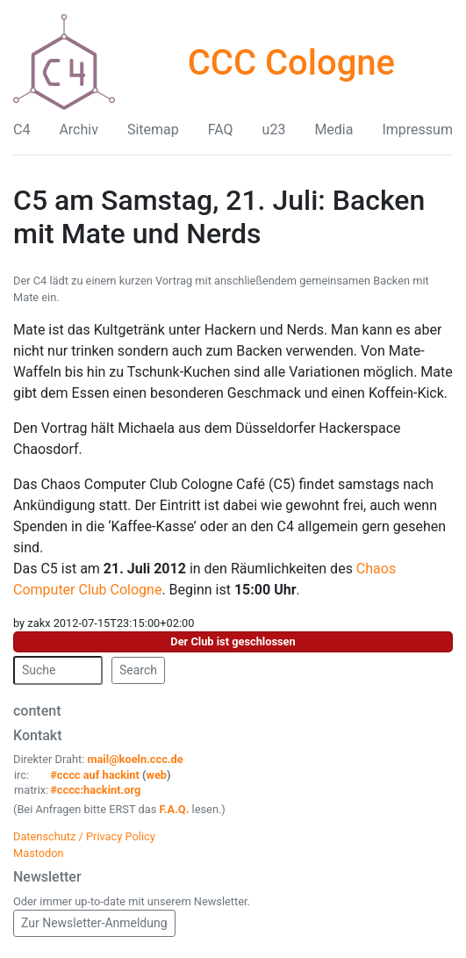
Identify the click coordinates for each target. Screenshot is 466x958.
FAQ (220, 129)
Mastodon (38, 853)
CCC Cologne (291, 62)
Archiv (78, 129)
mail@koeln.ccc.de (135, 759)
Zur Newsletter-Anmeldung (94, 923)
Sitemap (153, 129)
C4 (21, 129)
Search (138, 670)
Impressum (417, 129)
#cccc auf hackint (95, 775)
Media (333, 129)
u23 (274, 129)
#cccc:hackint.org (95, 789)
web (157, 775)
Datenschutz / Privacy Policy (84, 836)
